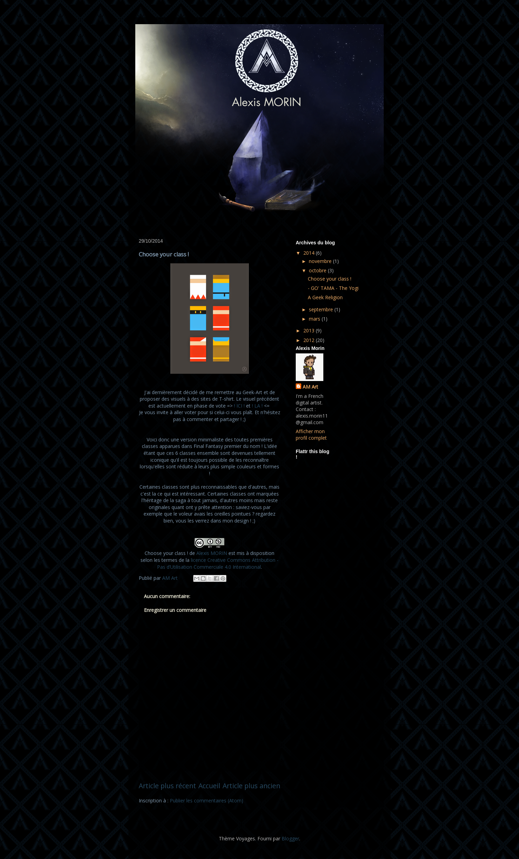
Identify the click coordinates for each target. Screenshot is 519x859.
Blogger (290, 838)
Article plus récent (167, 785)
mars (315, 318)
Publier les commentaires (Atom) (206, 800)
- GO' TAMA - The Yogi (333, 288)
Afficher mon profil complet (311, 434)
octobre (318, 270)
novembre (321, 261)
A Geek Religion (325, 297)
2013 (309, 330)
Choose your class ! (329, 278)
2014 (309, 253)
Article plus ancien (251, 785)
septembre (321, 309)
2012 (309, 340)
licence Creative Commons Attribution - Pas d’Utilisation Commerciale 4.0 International (217, 563)
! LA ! (257, 405)
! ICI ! (239, 405)
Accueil (209, 785)
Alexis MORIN (211, 553)
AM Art (310, 386)
